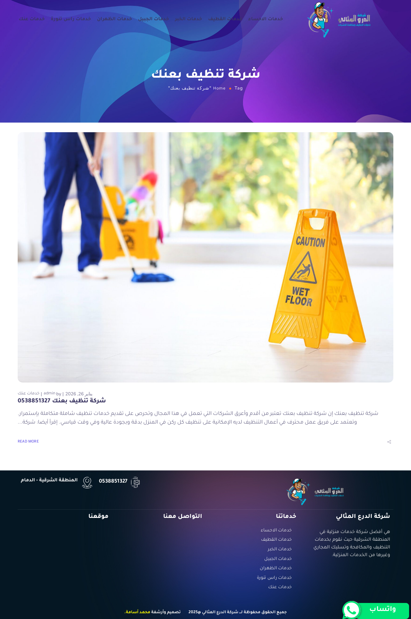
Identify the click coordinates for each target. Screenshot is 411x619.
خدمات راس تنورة (71, 19)
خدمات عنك (32, 19)
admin (49, 393)
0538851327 (113, 482)
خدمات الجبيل (153, 19)
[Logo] (339, 19)
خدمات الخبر (188, 19)
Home (219, 89)
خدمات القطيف (225, 19)
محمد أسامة (138, 612)
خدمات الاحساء (265, 19)
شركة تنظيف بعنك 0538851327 (62, 401)
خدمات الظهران (114, 19)
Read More (28, 442)
